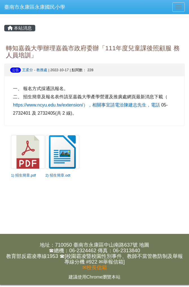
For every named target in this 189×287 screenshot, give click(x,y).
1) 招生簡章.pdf (23, 175)
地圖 (144, 245)
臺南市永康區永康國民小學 (34, 7)
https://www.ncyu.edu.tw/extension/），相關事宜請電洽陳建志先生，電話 (86, 105)
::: (5, 16)
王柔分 (27, 70)
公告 (15, 70)
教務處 (41, 70)
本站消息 (20, 28)
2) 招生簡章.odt (57, 175)
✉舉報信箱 (111, 262)
